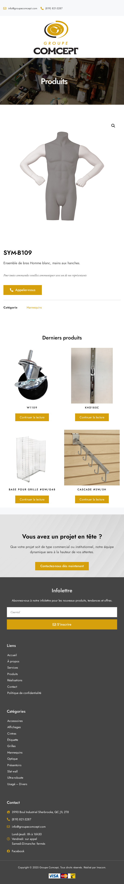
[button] (9, 36)
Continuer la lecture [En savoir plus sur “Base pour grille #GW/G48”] (32, 499)
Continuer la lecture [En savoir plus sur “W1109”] (32, 417)
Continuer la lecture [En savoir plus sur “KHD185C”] (92, 417)
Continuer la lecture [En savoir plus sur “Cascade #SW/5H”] (92, 499)
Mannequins (34, 307)
